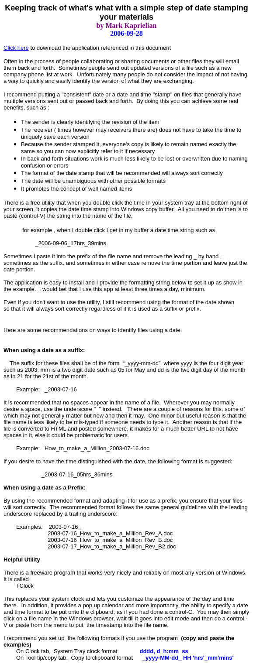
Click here (16, 48)
